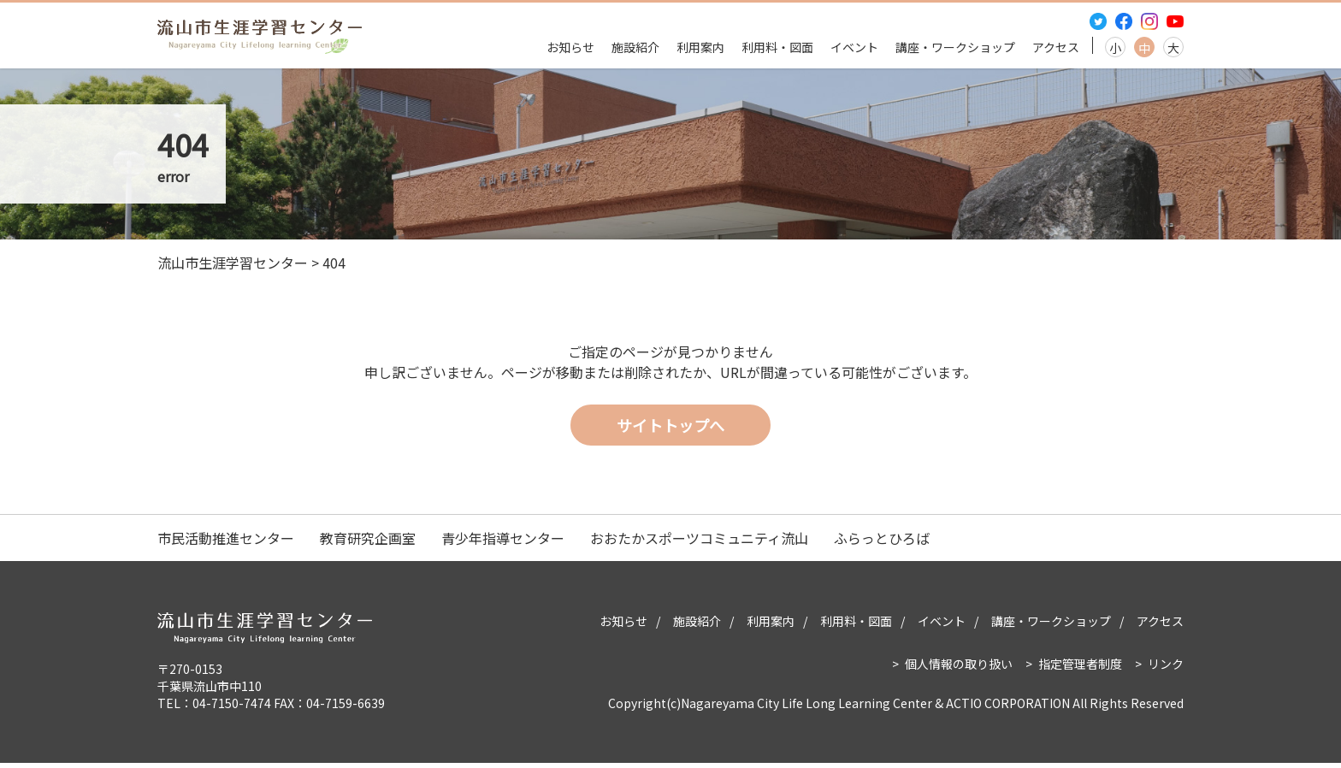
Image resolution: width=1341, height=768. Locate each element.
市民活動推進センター (225, 543)
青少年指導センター (502, 543)
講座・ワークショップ (955, 47)
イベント (854, 47)
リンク (1166, 668)
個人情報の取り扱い (959, 668)
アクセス (1055, 47)
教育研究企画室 (368, 543)
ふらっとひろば (882, 543)
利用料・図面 (777, 47)
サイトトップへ (670, 429)
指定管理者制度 (1080, 668)
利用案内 (700, 47)
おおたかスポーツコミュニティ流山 (699, 543)
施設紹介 (635, 47)
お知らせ (570, 47)
